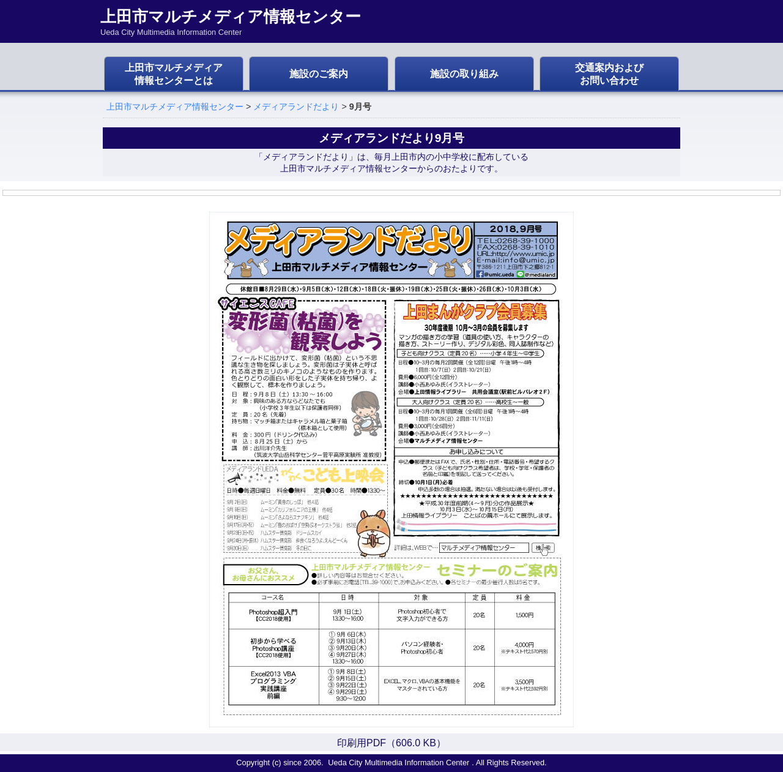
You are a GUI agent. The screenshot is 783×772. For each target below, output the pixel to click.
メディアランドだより (296, 106)
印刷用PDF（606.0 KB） (391, 743)
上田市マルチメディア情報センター (174, 106)
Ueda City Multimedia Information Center (398, 762)
